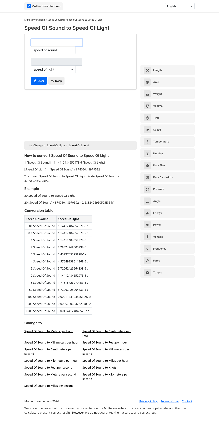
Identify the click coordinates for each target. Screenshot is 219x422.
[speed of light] (56, 62)
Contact (187, 401)
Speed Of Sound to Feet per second (48, 367)
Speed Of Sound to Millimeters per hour (51, 342)
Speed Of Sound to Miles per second (49, 386)
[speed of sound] (56, 42)
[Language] (180, 6)
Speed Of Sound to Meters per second (50, 374)
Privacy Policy (148, 401)
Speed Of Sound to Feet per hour (104, 342)
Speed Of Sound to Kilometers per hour (51, 360)
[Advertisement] (80, 114)
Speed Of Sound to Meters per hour (48, 331)
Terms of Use (170, 401)
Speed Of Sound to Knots (99, 367)
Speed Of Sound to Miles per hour (105, 360)
